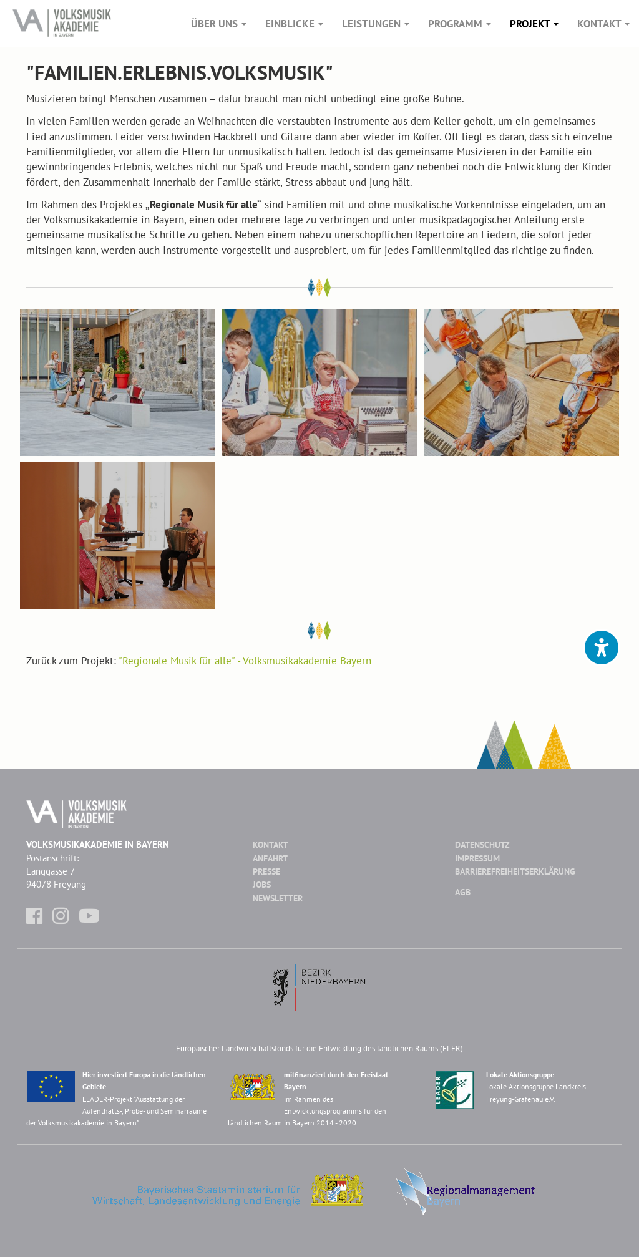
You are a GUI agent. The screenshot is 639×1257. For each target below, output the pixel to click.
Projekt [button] (534, 24)
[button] (601, 647)
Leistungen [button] (375, 24)
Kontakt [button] (603, 24)
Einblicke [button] (294, 24)
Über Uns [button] (218, 24)
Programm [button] (459, 24)
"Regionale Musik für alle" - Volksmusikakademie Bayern (245, 660)
